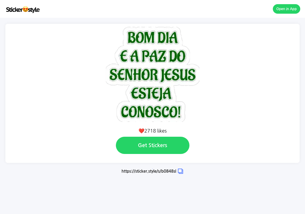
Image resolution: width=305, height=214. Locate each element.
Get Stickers (152, 145)
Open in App (286, 9)
